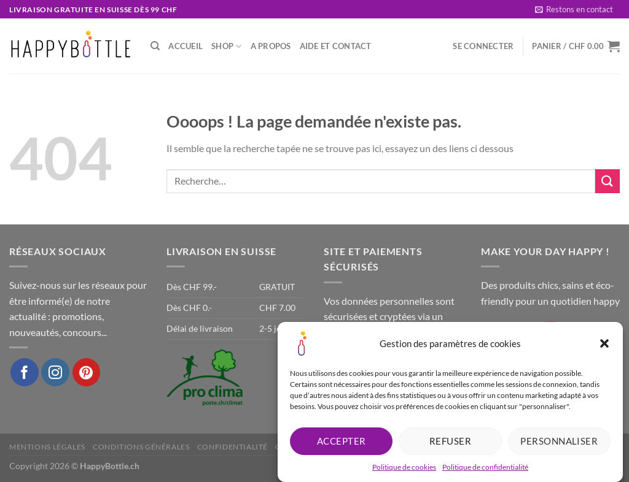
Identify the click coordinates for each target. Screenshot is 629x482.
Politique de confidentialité (485, 468)
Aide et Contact (336, 46)
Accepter (341, 442)
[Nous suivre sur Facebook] (24, 372)
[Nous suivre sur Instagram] (55, 372)
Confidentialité (232, 446)
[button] (604, 345)
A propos (271, 46)
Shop (226, 46)
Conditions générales (141, 446)
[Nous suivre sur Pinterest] (86, 372)
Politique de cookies (404, 468)
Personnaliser (559, 442)
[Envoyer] (607, 181)
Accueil (185, 46)
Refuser (450, 442)
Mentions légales (47, 446)
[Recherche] (155, 46)
